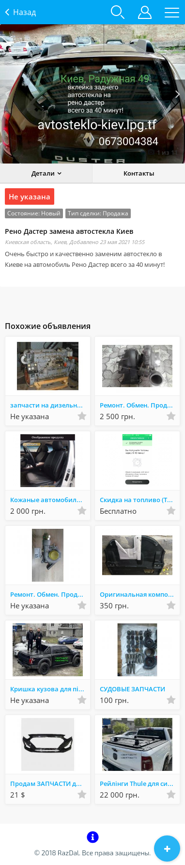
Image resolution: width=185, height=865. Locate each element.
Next (177, 94)
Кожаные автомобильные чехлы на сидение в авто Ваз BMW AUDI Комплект (50, 499)
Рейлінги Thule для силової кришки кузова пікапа (140, 783)
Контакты (138, 173)
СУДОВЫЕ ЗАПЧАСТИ (132, 689)
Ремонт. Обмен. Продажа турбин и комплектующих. (140, 405)
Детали (43, 173)
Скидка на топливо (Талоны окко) (140, 499)
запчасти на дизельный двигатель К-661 (50, 405)
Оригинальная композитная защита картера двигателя (140, 594)
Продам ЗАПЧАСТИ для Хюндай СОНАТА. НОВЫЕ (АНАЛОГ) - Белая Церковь (50, 783)
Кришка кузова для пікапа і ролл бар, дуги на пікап (50, 689)
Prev (7, 94)
